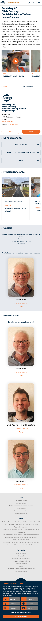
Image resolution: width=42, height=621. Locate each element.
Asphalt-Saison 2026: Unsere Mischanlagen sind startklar (21, 532)
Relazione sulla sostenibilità (21, 558)
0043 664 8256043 (21, 426)
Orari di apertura (27, 87)
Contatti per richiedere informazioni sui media (21, 566)
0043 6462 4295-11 (15, 124)
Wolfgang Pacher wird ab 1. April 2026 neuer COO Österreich (21, 519)
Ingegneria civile (21, 501)
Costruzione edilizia (21, 498)
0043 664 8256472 (21, 482)
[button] (11, 599)
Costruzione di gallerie (21, 508)
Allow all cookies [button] (21, 616)
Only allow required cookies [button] (21, 612)
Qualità (21, 563)
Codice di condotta (21, 561)
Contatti (4, 87)
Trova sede (21, 553)
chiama (31, 131)
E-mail (11, 131)
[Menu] (39, 3)
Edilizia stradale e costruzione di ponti (21, 503)
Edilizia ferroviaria (21, 506)
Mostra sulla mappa (8, 122)
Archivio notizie (21, 551)
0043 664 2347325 (21, 301)
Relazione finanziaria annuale (21, 556)
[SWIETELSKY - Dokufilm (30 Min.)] (14, 64)
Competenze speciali (21, 511)
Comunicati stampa (21, 569)
